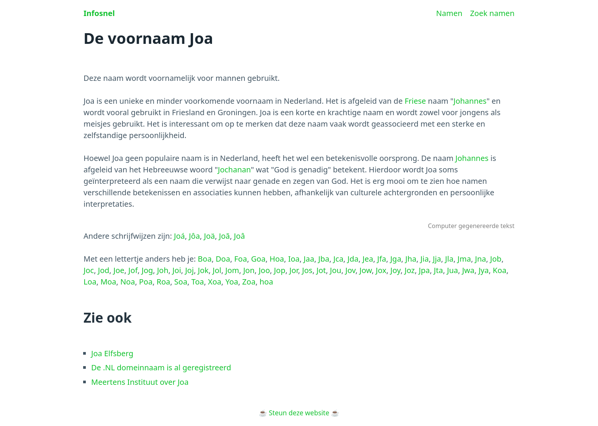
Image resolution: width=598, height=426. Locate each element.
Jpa (424, 270)
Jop (279, 270)
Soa (180, 281)
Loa (90, 281)
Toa (197, 281)
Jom (232, 270)
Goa (258, 259)
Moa (108, 281)
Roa (163, 281)
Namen (449, 13)
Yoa (231, 281)
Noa (127, 281)
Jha (410, 259)
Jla (449, 259)
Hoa (277, 259)
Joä (209, 236)
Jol (217, 270)
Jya (484, 270)
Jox (381, 270)
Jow (366, 270)
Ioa (293, 259)
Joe (118, 270)
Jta (438, 270)
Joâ (239, 236)
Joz (410, 270)
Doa (222, 259)
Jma (464, 259)
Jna (480, 259)
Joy (396, 270)
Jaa (309, 259)
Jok (203, 270)
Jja (437, 259)
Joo (264, 270)
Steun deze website (299, 412)
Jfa (381, 259)
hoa (266, 281)
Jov (351, 270)
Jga (395, 259)
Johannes (470, 101)
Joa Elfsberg (112, 353)
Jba (324, 259)
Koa (499, 270)
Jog (147, 270)
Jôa (194, 236)
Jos (307, 270)
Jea (367, 259)
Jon (249, 270)
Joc (89, 270)
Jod (103, 270)
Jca (338, 259)
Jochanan (234, 169)
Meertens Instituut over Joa (139, 382)
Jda (352, 259)
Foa (240, 259)
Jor (293, 270)
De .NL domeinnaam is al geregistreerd (161, 367)
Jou (335, 270)
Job (496, 259)
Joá (179, 236)
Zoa (249, 281)
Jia (424, 259)
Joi (176, 270)
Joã (224, 236)
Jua (452, 270)
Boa (205, 259)
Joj (189, 270)
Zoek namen (492, 13)
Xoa (214, 281)
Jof (133, 270)
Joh (163, 270)
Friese (415, 101)
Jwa (468, 270)
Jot (321, 270)
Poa (146, 281)
